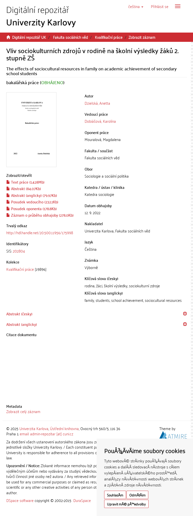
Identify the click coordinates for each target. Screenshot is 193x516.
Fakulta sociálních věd (70, 37)
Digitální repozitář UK (29, 37)
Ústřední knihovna (64, 428)
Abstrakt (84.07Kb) (23, 188)
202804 (19, 250)
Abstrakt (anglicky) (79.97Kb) (31, 195)
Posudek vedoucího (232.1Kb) (32, 201)
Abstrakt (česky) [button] (19, 313)
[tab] (41, 250)
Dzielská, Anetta (97, 102)
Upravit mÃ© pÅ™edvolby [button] (126, 504)
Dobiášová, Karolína (100, 120)
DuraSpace (82, 500)
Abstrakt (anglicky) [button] (21, 324)
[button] (135, 6)
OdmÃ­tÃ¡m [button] (137, 495)
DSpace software (20, 500)
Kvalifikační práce (108, 37)
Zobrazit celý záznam (23, 411)
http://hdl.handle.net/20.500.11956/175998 (39, 232)
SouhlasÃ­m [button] (115, 495)
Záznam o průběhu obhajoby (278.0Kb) (40, 214)
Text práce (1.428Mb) (25, 181)
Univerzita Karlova (33, 428)
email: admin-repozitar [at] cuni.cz (46, 433)
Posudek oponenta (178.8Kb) (31, 208)
